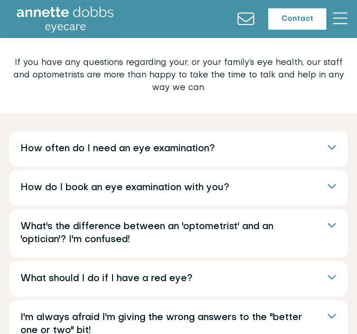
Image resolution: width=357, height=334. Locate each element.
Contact (290, 21)
